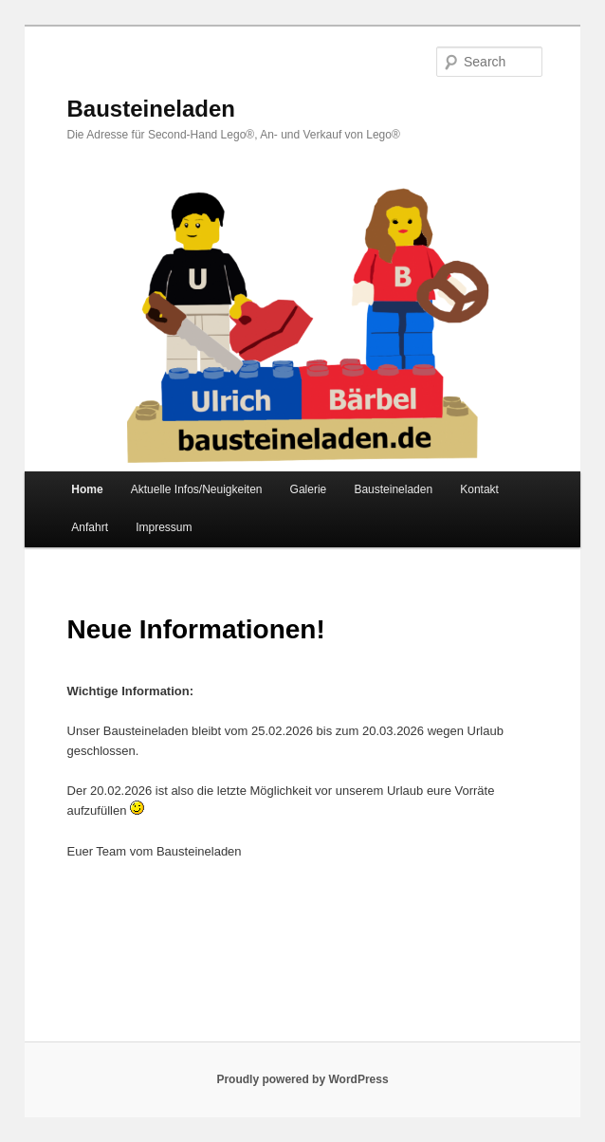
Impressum (164, 527)
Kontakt (479, 489)
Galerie (308, 489)
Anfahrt (89, 527)
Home (86, 489)
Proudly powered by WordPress (302, 1079)
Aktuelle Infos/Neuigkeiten (197, 489)
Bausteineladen (151, 108)
